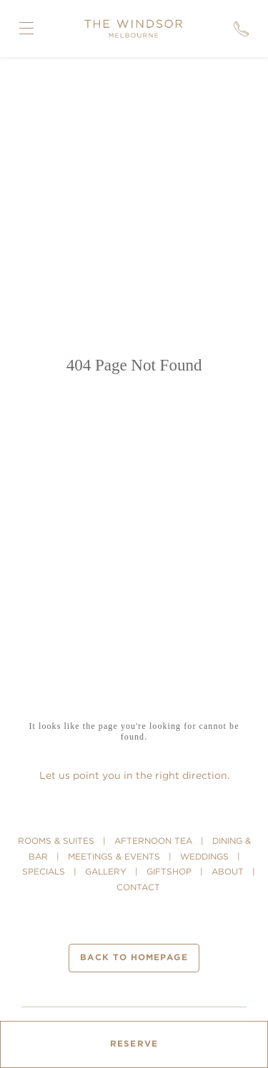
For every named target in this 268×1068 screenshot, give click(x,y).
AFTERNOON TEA (153, 840)
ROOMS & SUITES (56, 840)
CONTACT (138, 887)
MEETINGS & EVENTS (114, 856)
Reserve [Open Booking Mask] (134, 1044)
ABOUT (228, 871)
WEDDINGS (204, 856)
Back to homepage (133, 958)
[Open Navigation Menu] (26, 28)
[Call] (241, 28)
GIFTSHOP (169, 871)
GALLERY (105, 871)
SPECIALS (43, 871)
